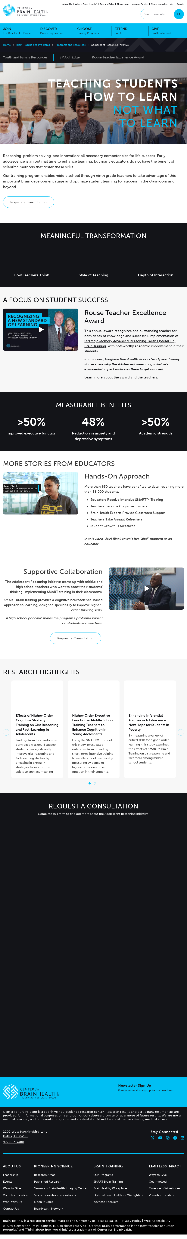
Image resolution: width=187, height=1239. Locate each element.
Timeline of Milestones (164, 1193)
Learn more (93, 382)
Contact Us (11, 1213)
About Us (67, 4)
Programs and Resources (70, 44)
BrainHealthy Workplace (110, 1193)
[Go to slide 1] (90, 788)
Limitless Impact (165, 1171)
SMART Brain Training (108, 1186)
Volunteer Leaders (15, 1199)
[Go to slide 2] (95, 788)
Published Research (47, 1186)
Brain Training (108, 1171)
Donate (180, 4)
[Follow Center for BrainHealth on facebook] (175, 1142)
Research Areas (44, 1179)
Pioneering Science (53, 1171)
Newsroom (123, 4)
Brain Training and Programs (33, 44)
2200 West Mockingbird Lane (25, 1136)
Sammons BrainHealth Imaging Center (61, 1193)
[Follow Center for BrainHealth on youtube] (160, 1142)
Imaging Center (140, 4)
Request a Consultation (28, 206)
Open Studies (43, 1206)
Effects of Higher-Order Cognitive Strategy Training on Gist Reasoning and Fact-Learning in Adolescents (37, 729)
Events (7, 1186)
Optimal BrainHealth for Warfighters (118, 1199)
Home (7, 44)
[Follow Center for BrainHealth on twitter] (152, 1142)
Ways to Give (12, 1193)
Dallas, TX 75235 (15, 1140)
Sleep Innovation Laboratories (55, 1199)
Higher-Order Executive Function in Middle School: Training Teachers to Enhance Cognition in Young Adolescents (93, 729)
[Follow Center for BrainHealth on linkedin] (182, 1142)
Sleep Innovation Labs (162, 4)
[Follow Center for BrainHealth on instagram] (168, 1142)
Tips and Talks (107, 4)
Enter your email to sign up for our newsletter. (146, 1095)
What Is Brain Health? (86, 4)
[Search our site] (162, 14)
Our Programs (103, 1179)
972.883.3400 (13, 1146)
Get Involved (158, 1186)
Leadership (10, 1179)
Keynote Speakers (105, 1206)
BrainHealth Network (48, 1213)
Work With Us (12, 1206)
